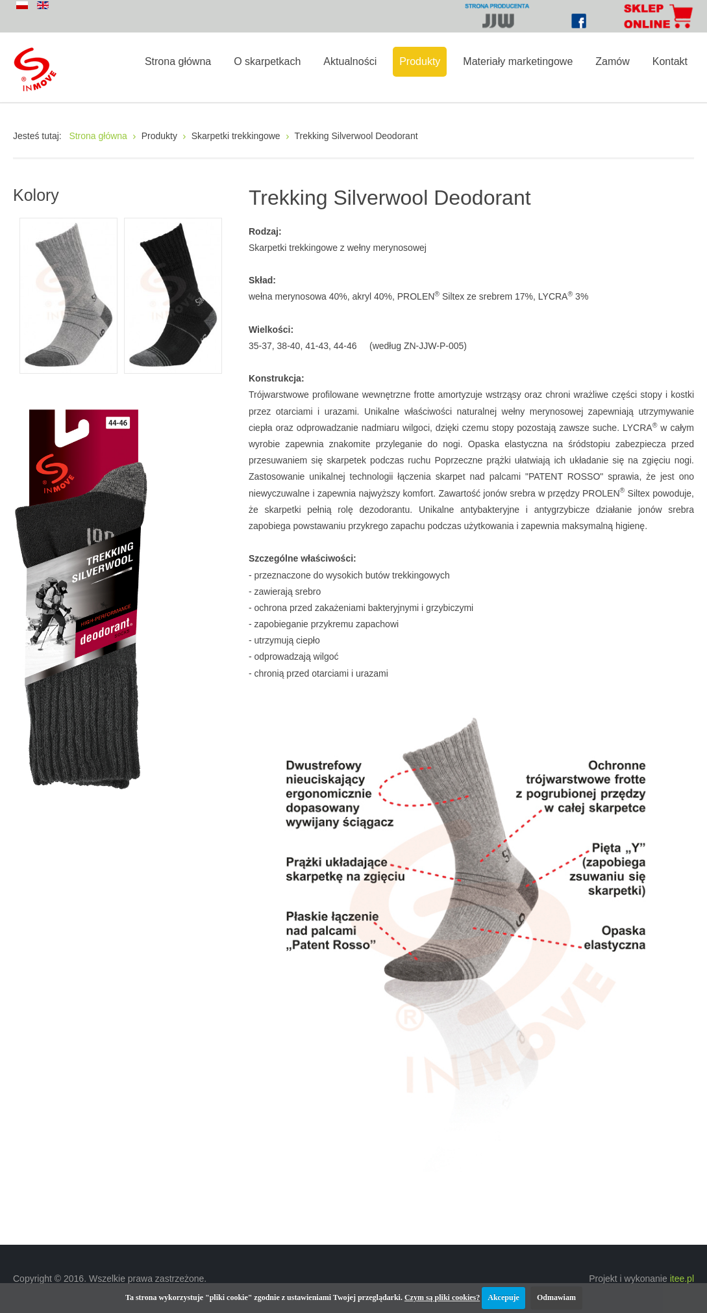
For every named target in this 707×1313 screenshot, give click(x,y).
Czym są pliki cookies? (442, 1297)
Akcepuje (503, 1297)
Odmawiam (556, 1297)
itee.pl (682, 1278)
